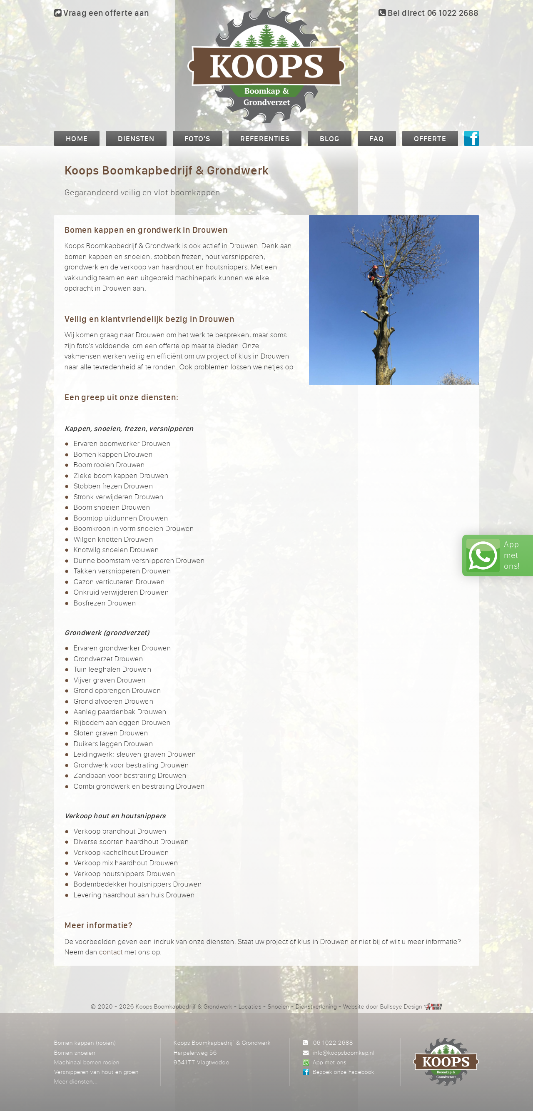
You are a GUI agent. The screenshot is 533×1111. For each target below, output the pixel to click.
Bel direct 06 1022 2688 (429, 12)
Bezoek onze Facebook (343, 1072)
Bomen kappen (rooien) (85, 1042)
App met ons (329, 1062)
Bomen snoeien (74, 1052)
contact (111, 952)
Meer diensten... (76, 1081)
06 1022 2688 (333, 1042)
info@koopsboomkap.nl (343, 1052)
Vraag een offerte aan (101, 12)
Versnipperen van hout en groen (96, 1072)
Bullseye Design (401, 1006)
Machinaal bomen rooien (87, 1062)
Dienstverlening (316, 1006)
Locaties (250, 1006)
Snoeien (278, 1006)
